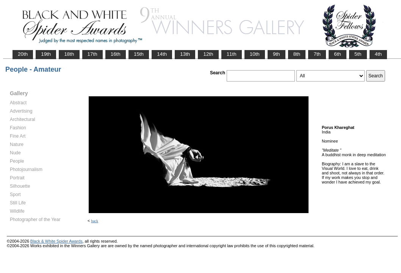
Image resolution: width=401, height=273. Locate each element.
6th (337, 54)
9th (276, 54)
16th (116, 54)
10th (255, 54)
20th (23, 54)
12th (208, 54)
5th (358, 54)
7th (317, 54)
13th (185, 54)
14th (162, 54)
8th (297, 54)
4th (378, 54)
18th (69, 54)
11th (231, 54)
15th (139, 54)
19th (46, 54)
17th (92, 54)
